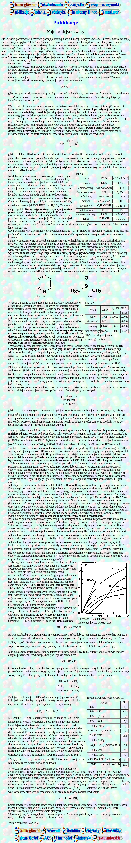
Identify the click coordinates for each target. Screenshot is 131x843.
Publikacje (65, 22)
